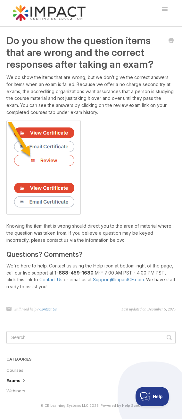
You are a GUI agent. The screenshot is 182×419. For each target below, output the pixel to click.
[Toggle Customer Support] (152, 396)
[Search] (91, 337)
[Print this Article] (171, 40)
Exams (16, 380)
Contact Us (50, 279)
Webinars (15, 390)
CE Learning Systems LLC (66, 406)
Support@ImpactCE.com (118, 279)
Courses (14, 370)
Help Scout (132, 406)
